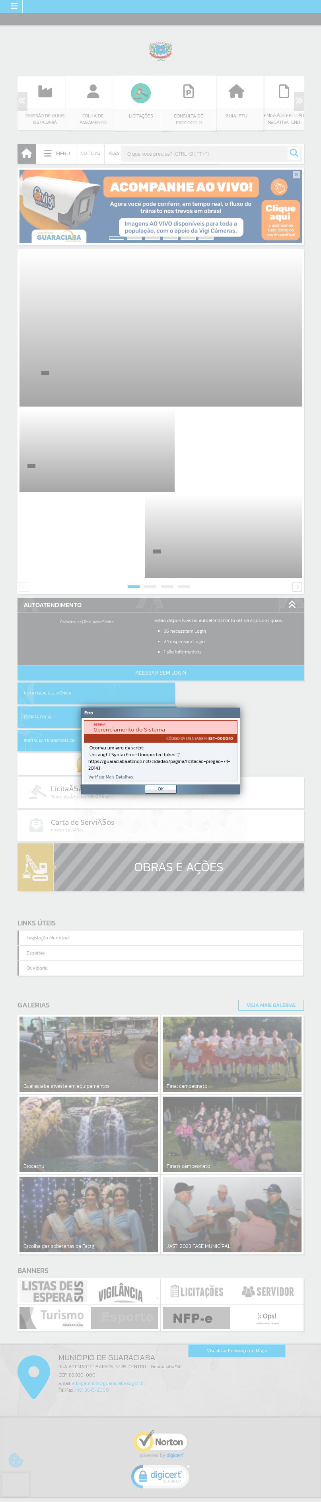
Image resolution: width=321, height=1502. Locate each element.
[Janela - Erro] (160, 751)
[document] (161, 751)
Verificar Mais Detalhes (110, 777)
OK (161, 789)
